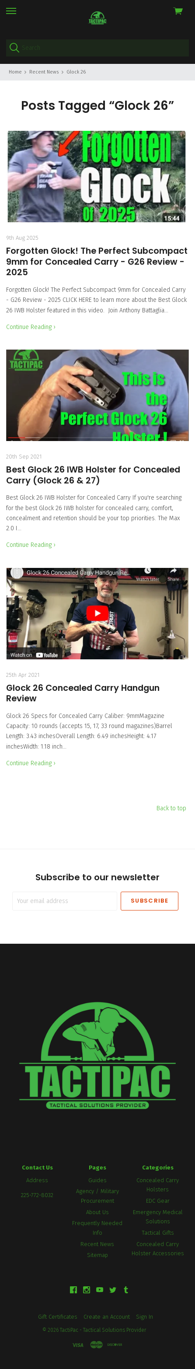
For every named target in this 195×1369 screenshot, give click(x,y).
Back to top (171, 808)
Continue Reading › (31, 327)
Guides (97, 1180)
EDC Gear (158, 1200)
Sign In (144, 1316)
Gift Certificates (57, 1316)
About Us (97, 1212)
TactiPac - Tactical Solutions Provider (103, 1330)
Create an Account (107, 1316)
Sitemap (97, 1255)
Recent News (97, 1244)
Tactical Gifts (158, 1232)
